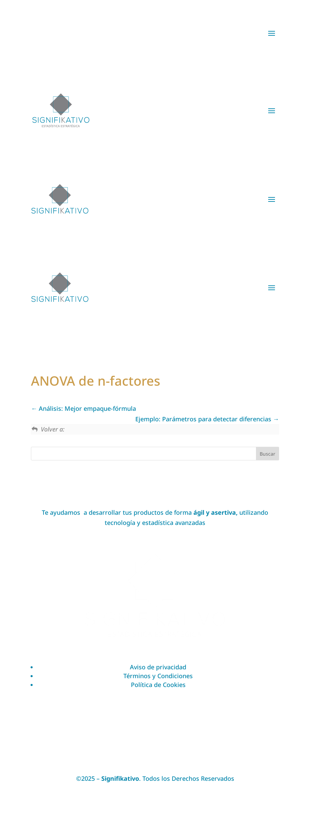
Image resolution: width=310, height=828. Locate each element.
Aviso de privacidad (158, 667)
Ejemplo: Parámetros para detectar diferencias (207, 419)
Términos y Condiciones (158, 676)
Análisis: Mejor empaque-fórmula (83, 408)
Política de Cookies (158, 685)
